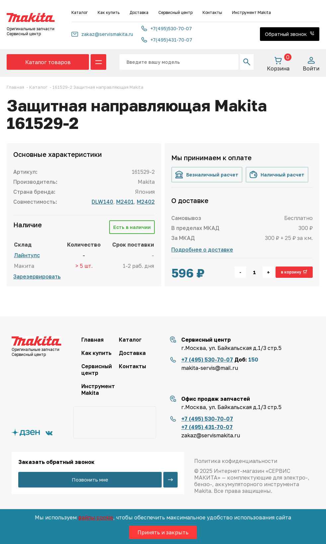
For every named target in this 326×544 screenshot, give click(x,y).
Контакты (212, 12)
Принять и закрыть (163, 532)
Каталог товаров (48, 62)
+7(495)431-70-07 (166, 40)
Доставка (138, 12)
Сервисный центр (175, 12)
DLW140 (102, 201)
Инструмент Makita (251, 12)
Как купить (109, 12)
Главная (92, 339)
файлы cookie (95, 517)
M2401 (125, 201)
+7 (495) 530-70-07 (207, 359)
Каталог (79, 12)
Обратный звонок (289, 34)
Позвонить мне (90, 480)
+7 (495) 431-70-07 (207, 427)
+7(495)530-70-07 (166, 28)
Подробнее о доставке (202, 249)
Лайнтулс (27, 255)
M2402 (146, 201)
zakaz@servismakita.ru (102, 34)
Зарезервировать (37, 276)
